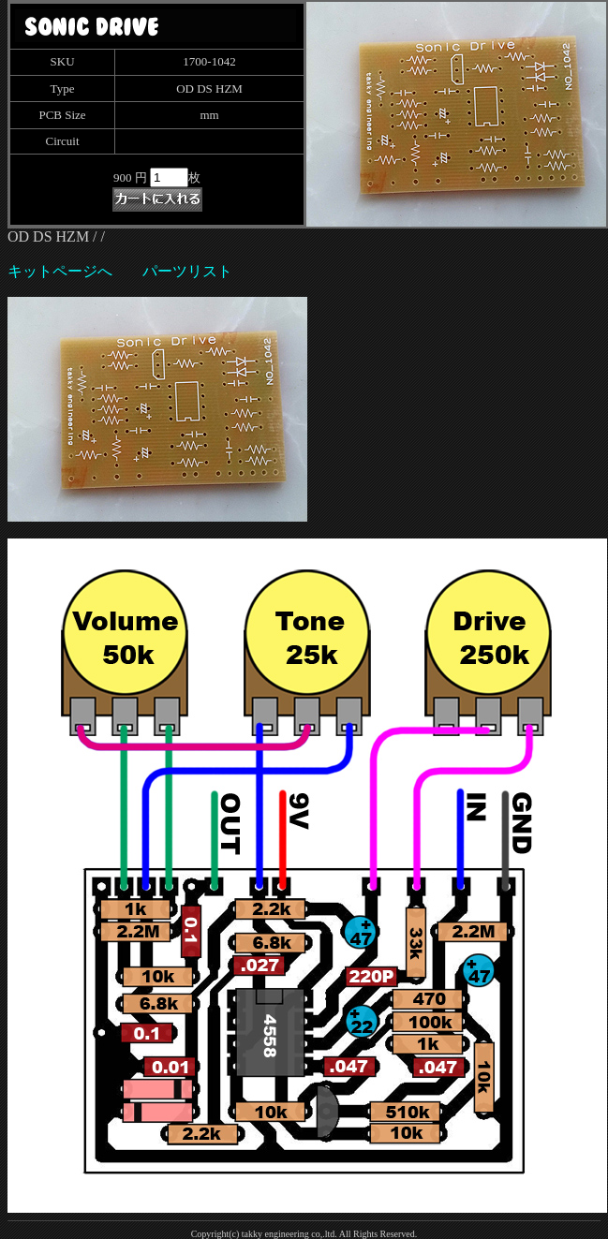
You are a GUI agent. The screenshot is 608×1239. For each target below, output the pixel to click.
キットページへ (59, 271)
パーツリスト (187, 271)
